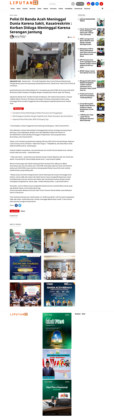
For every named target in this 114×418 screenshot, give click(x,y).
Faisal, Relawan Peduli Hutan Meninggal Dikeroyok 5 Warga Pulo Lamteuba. (88, 31)
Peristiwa (53, 8)
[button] (102, 8)
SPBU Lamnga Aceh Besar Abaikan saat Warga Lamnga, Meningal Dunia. (87, 41)
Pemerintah (78, 8)
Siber (84, 314)
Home (13, 8)
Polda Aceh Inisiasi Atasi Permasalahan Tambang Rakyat (87, 96)
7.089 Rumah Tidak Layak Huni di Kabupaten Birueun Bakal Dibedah (87, 117)
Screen (80, 4)
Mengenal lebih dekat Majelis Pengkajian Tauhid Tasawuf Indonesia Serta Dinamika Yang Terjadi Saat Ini (88, 85)
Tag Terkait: (15, 211)
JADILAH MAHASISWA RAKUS (87, 20)
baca (70, 37)
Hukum (45, 8)
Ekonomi (87, 8)
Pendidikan (68, 8)
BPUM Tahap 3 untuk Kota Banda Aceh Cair (87, 72)
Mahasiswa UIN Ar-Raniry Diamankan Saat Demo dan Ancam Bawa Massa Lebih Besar (88, 52)
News (18, 8)
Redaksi (78, 314)
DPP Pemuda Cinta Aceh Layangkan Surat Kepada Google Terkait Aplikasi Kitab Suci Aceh (88, 63)
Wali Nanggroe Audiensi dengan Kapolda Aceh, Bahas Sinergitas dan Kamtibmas (43, 116)
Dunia (39, 8)
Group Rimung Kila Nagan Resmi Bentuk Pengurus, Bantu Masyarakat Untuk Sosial (87, 107)
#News (23, 211)
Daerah (25, 8)
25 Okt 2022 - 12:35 (18, 37)
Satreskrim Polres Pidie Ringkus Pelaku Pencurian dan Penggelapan (37, 113)
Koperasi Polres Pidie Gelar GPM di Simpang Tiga (30, 119)
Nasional (32, 8)
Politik (61, 8)
